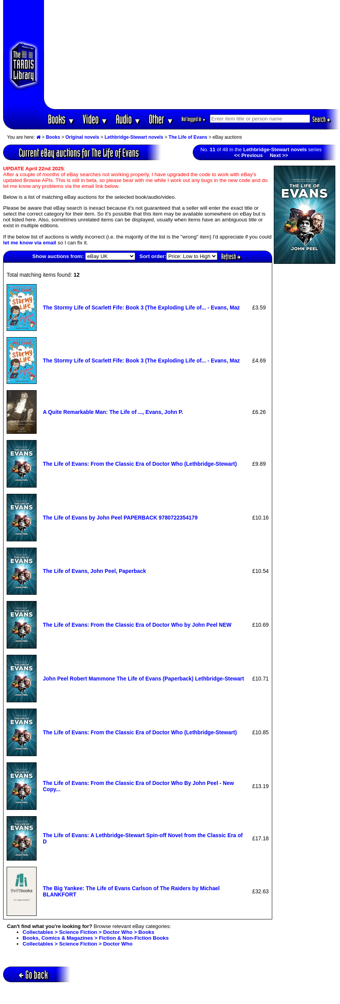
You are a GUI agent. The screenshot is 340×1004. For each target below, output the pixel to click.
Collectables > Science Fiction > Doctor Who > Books (88, 932)
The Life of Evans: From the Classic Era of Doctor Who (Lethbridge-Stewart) (140, 464)
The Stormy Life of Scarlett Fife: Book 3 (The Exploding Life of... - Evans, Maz (141, 307)
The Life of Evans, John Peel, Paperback (94, 571)
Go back (33, 975)
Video (95, 119)
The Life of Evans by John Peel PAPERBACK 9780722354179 (120, 517)
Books (61, 119)
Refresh (231, 256)
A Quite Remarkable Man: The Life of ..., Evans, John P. (113, 412)
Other (161, 119)
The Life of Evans (188, 137)
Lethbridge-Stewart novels (133, 137)
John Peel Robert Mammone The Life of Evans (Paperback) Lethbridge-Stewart (143, 678)
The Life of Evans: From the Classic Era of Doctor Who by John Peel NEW (137, 625)
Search (321, 119)
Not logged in (193, 119)
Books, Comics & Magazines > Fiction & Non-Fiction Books (96, 938)
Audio (128, 119)
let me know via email (29, 243)
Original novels (82, 137)
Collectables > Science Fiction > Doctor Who (77, 944)
